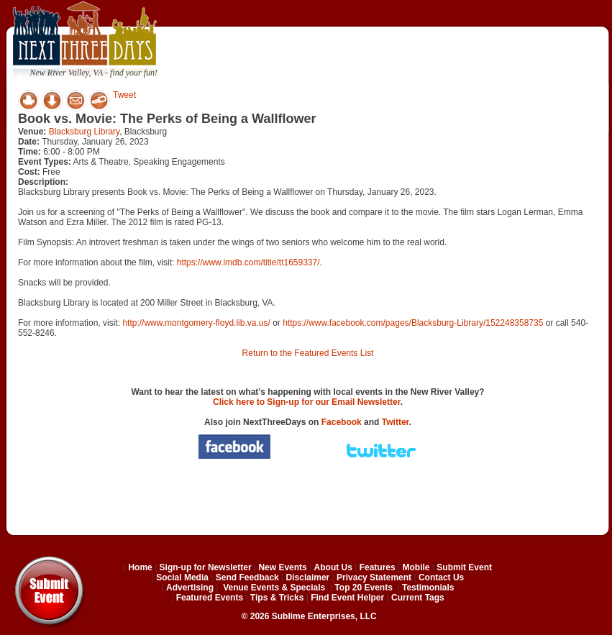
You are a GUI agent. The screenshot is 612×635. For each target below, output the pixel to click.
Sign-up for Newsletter (206, 567)
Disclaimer (308, 577)
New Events (282, 567)
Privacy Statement (374, 577)
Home (140, 567)
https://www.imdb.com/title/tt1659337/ (248, 262)
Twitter (395, 422)
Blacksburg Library (84, 132)
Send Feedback (247, 577)
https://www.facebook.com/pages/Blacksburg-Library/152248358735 (413, 323)
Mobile (416, 567)
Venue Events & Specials (274, 588)
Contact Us (441, 577)
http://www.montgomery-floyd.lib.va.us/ (196, 323)
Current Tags (417, 598)
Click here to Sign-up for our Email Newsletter (307, 402)
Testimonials (428, 588)
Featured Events (209, 598)
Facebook (341, 422)
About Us (333, 567)
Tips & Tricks (276, 598)
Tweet (124, 95)
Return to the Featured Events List (308, 353)
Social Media (182, 577)
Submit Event (464, 567)
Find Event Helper (347, 598)
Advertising (190, 588)
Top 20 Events (363, 588)
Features (378, 567)
